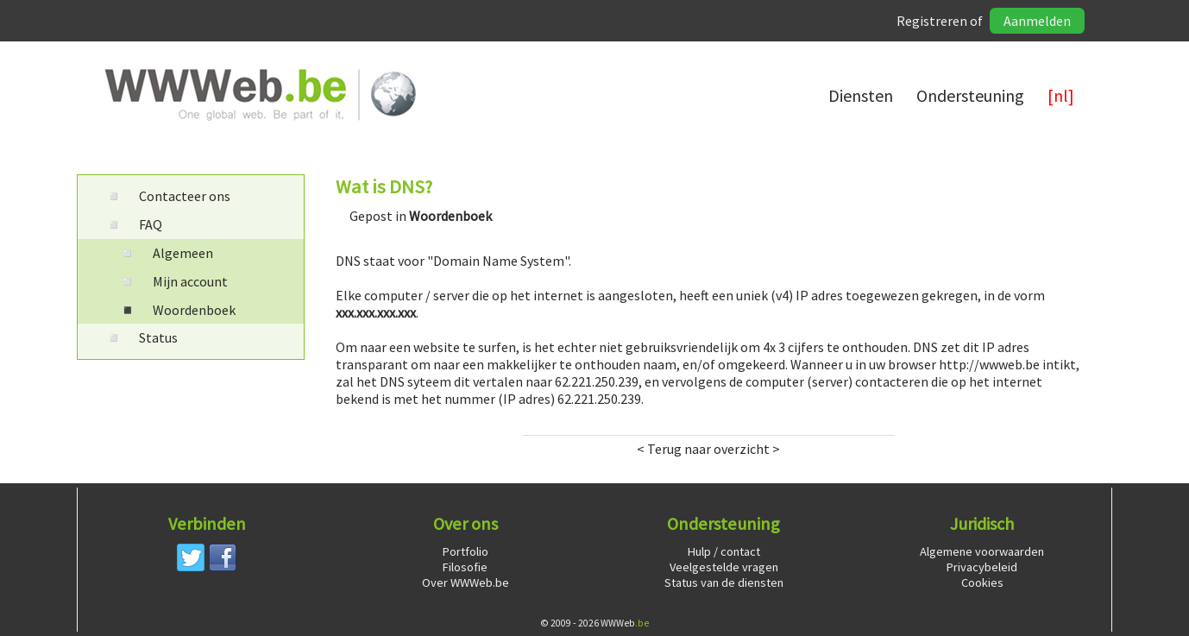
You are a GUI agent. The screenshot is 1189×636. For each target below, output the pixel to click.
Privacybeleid (982, 567)
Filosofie (465, 567)
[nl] (1060, 95)
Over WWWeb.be (465, 582)
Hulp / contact (724, 551)
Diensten (860, 95)
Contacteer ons (167, 196)
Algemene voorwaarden (982, 551)
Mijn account (173, 281)
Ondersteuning (970, 95)
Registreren (931, 20)
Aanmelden (1037, 20)
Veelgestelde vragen (724, 567)
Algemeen (166, 252)
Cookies (982, 582)
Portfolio (465, 551)
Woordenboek (177, 309)
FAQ (133, 224)
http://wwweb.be (989, 364)
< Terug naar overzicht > (708, 448)
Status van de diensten (723, 582)
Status (141, 337)
